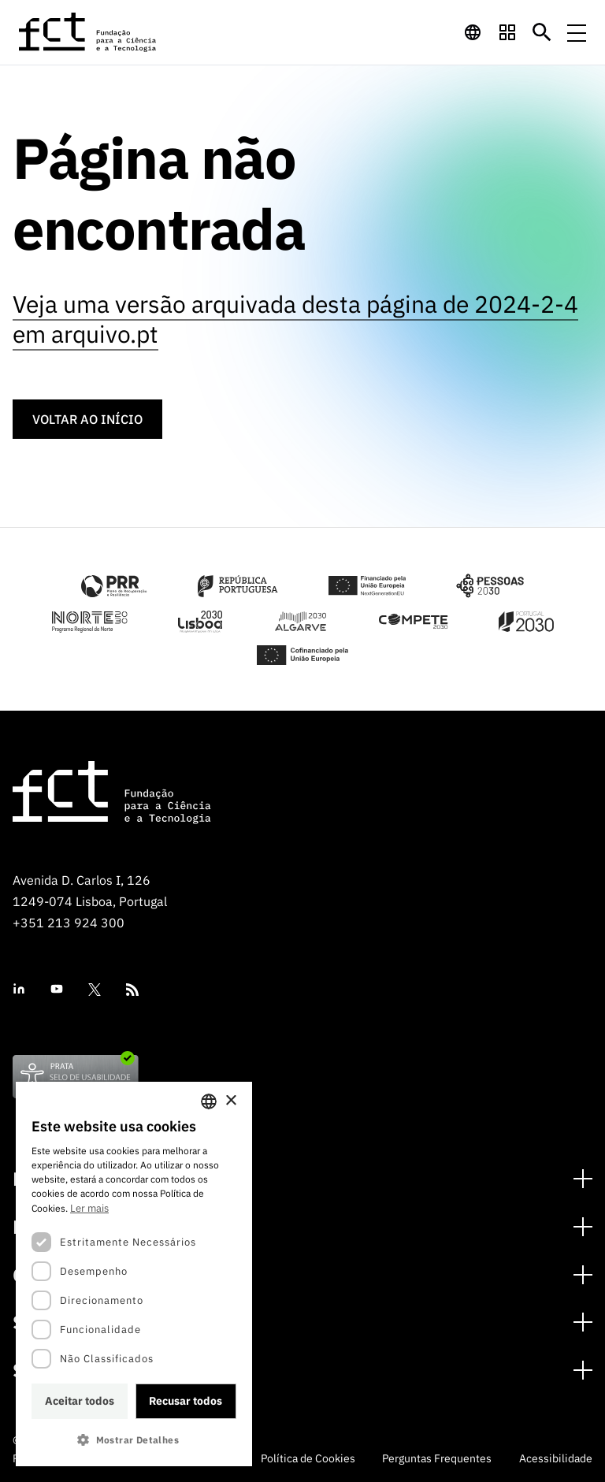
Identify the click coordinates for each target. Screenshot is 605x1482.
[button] (134, 1439)
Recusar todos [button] (185, 1401)
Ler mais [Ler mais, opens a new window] (89, 1208)
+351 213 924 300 (68, 922)
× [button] (230, 1101)
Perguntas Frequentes (437, 1458)
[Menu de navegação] (576, 32)
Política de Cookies (308, 1458)
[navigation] (472, 32)
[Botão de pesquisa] (542, 32)
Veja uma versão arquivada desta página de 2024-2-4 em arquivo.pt (295, 318)
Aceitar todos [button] (79, 1401)
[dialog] (134, 1274)
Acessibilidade (555, 1458)
